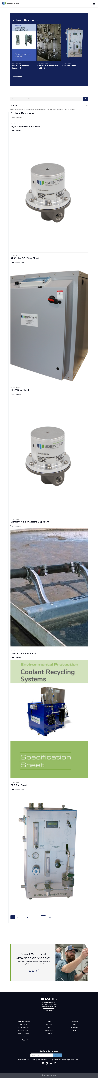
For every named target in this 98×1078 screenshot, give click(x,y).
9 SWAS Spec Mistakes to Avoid (48, 67)
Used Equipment (23, 1040)
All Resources (74, 1027)
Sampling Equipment (23, 1027)
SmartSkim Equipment (23, 1034)
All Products (23, 1024)
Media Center (49, 1030)
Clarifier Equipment (23, 1030)
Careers (49, 1027)
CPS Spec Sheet (70, 65)
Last (50, 917)
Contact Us (33, 971)
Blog (74, 1024)
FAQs (74, 1030)
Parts (23, 1037)
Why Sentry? (49, 1024)
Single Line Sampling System (20, 67)
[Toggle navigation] (94, 3)
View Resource (17, 131)
